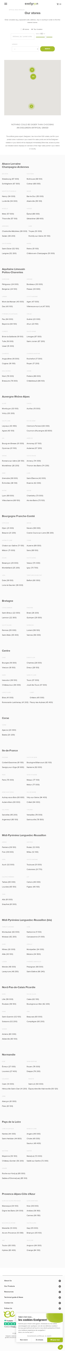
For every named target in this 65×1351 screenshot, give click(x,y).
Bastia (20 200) (8, 735)
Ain (3, 438)
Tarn (3, 894)
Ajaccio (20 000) (9, 730)
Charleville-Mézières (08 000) (14, 231)
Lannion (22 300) (9, 618)
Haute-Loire (6, 421)
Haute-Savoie (31, 455)
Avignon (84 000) (34, 1246)
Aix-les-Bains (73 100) (36, 500)
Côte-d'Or (5, 523)
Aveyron (30, 842)
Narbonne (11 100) (34, 932)
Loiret (32, 692)
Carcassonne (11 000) (36, 937)
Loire (28, 473)
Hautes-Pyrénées (8, 877)
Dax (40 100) (7, 307)
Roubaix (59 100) (9, 1004)
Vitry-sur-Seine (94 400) (37, 797)
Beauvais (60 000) (34, 1017)
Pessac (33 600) (33, 289)
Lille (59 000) (7, 999)
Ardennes (5, 226)
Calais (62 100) (33, 999)
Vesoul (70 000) (33, 563)
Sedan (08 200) (8, 236)
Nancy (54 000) (8, 196)
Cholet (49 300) (33, 1139)
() (59, 4)
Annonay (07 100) (34, 444)
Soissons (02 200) (9, 1022)
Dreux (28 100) (33, 668)
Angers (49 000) (34, 1134)
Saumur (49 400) (34, 1143)
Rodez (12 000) (33, 847)
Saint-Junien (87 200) (36, 341)
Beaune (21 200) (9, 533)
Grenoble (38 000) (10, 478)
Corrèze (5, 331)
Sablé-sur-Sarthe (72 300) (37, 1161)
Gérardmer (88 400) (35, 219)
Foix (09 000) (8, 852)
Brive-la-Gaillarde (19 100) (12, 337)
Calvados (5, 1079)
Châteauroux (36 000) (11, 685)
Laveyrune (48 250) (10, 972)
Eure (3, 1061)
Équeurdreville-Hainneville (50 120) (43, 1089)
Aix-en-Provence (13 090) (12, 1233)
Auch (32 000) (8, 865)
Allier (4, 403)
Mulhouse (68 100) (34, 179)
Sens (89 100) (32, 550)
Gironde (29, 279)
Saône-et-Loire (7, 540)
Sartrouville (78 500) (35, 820)
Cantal (29, 403)
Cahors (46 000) (34, 882)
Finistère (30, 607)
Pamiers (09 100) (9, 847)
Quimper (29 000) (34, 618)
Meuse (29, 191)
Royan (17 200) (33, 364)
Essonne (5, 757)
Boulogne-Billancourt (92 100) (39, 763)
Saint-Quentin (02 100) (11, 1017)
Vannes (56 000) (34, 635)
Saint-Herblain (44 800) (12, 1139)
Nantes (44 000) (9, 1134)
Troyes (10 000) (35, 231)
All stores (26, 29)
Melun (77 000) (33, 785)
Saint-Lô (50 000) (35, 1084)
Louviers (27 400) (9, 1071)
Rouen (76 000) (33, 1067)
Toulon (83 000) (9, 1246)
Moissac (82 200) (9, 937)
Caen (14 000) (8, 1084)
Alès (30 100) (7, 954)
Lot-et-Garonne (32, 296)
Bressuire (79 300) (10, 381)
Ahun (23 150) (32, 324)
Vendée (4, 1168)
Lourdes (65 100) (9, 887)
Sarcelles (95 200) (9, 815)
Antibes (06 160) (33, 1211)
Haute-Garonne (32, 859)
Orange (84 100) (33, 1250)
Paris (3, 775)
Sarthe (29, 1151)
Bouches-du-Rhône (8, 1223)
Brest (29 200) (33, 613)
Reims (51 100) (33, 249)
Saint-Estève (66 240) (36, 972)
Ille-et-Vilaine (6, 625)
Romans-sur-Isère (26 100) (13, 461)
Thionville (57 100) (9, 219)
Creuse (29, 314)
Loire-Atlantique (8, 1128)
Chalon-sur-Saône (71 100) (13, 546)
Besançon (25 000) (10, 563)
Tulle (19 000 (7, 341)
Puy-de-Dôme (31, 421)
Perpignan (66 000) (35, 967)
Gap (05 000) (32, 1228)
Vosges (29, 208)
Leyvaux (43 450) (9, 426)
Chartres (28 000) (34, 663)
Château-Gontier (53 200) (13, 1161)
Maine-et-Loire (32, 1128)
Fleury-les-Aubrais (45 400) (41, 702)
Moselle (5, 208)
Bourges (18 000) (9, 663)
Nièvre (29, 523)
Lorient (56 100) (33, 630)
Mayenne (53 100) (9, 1156)
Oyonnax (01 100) (9, 448)
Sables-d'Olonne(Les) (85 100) (14, 1178)
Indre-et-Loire (31, 675)
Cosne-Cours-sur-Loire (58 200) (40, 533)
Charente (5, 353)
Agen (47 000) (33, 302)
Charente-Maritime (33, 353)
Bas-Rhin (5, 174)
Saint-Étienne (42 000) (36, 478)
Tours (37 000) (33, 680)
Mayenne (5, 1151)
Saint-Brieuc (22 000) (11, 613)
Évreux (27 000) (9, 1067)
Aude (28, 927)
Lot (28, 877)
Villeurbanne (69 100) (11, 500)
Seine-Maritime (32, 1061)
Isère (3, 473)
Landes (4, 296)
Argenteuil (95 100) (10, 820)
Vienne (29, 371)
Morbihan (30, 625)
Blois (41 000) (7, 698)
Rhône (4, 490)
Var (3, 1240)
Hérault (29, 944)
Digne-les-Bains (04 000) (12, 1211)
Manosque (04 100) (10, 1206)
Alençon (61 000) (9, 1101)
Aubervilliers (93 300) (11, 802)
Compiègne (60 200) (35, 1022)
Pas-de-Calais (31, 994)
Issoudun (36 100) (9, 680)
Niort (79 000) (8, 376)
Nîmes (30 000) (8, 949)
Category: (15, 44)
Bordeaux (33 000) (35, 284)
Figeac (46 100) (33, 887)
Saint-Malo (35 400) (10, 635)
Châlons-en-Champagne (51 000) (41, 253)
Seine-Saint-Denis (8, 792)
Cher (3, 657)
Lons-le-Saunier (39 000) (12, 585)
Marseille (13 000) (9, 1228)
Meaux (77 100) (33, 780)
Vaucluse (30, 1240)
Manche (31, 1079)
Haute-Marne (6, 243)
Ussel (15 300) (8, 346)
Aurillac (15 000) (33, 409)
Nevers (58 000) (34, 528)
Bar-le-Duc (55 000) (35, 196)
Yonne (29, 540)
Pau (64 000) (7, 319)
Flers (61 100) (7, 1106)
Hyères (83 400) (9, 1250)
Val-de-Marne (31, 792)
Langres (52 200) (9, 253)
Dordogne (5, 279)
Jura (3, 575)
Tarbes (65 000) (8, 882)
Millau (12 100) (32, 852)
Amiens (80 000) (9, 1034)
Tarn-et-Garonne (8, 927)
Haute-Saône (31, 558)
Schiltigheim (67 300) (11, 184)
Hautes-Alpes (31, 1223)
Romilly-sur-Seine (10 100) (39, 236)
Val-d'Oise (5, 809)
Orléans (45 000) (37, 698)
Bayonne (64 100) (9, 324)
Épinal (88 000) (33, 214)
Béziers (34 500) (34, 954)
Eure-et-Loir (31, 657)
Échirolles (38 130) (9, 483)
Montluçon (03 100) (10, 409)
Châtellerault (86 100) (36, 381)
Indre (4, 675)
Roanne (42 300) (34, 483)
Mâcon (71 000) (8, 550)
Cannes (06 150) (33, 1216)
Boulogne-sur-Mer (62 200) (38, 1004)
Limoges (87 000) (34, 337)
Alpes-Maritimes (32, 1201)
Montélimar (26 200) (10, 466)
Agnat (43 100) (8, 431)
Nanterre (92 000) (34, 767)
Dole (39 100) (7, 580)
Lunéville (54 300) (9, 201)
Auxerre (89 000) (34, 546)
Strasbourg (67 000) (10, 179)
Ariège (4, 842)
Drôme (4, 455)
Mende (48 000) (9, 967)
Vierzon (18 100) (8, 668)
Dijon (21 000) (8, 528)
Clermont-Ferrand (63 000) (38, 426)
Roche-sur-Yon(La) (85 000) (13, 1174)
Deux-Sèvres (6, 371)
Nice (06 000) (32, 1206)
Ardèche (30, 438)
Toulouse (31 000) (34, 865)
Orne (3, 1096)
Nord (4, 994)
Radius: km (40, 34)
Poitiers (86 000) (34, 376)
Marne (29, 243)
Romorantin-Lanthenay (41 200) (15, 702)
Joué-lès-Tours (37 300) (37, 685)
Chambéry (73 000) (35, 496)
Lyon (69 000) (8, 496)
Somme (4, 1029)
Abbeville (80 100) (9, 1039)
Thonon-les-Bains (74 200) (38, 466)
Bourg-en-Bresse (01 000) (13, 444)
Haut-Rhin (30, 174)
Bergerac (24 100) (9, 289)
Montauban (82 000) (10, 932)
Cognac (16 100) (8, 364)
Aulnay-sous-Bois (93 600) (13, 797)
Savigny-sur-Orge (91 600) (13, 767)
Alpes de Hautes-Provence (11, 1201)
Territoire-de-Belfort (34, 575)
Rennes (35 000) (9, 630)
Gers (3, 859)
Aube (30, 226)
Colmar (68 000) (34, 184)
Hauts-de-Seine (32, 757)
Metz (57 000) (8, 214)
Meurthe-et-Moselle (9, 191)
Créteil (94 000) (33, 802)
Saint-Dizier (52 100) (10, 249)
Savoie (29, 490)
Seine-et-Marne (32, 775)
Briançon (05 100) (34, 1233)
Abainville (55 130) (34, 201)
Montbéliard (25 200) (11, 568)
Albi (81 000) (7, 900)
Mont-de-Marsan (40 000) (13, 302)
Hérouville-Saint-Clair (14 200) (14, 1089)
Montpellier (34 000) (35, 949)
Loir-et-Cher (6, 692)
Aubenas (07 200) (34, 448)
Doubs (4, 558)
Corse (4, 725)
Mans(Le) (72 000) (34, 1156)
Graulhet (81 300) (9, 904)
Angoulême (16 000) (10, 359)
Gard (4, 944)
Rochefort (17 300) (34, 359)
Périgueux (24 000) (10, 284)
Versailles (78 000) (34, 815)
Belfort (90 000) (33, 580)
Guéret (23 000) (33, 319)
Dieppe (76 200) (33, 1071)
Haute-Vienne (31, 331)
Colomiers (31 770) (34, 869)
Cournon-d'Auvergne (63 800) (39, 431)
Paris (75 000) (8, 780)
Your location (38, 29)
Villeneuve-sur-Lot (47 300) (38, 307)
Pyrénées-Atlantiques (9, 314)
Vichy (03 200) (8, 413)
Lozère (4, 961)
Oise (28, 1011)
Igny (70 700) (32, 568)
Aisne (4, 1011)
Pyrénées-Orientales (34, 961)
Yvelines (30, 809)
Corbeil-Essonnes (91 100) (13, 763)
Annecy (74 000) (34, 461)
